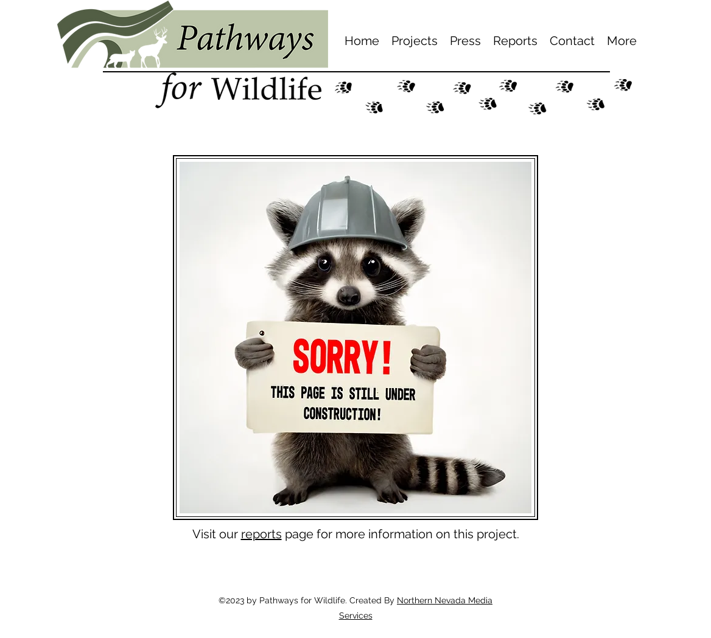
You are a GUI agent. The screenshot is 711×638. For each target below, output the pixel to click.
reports (261, 534)
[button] (414, 41)
